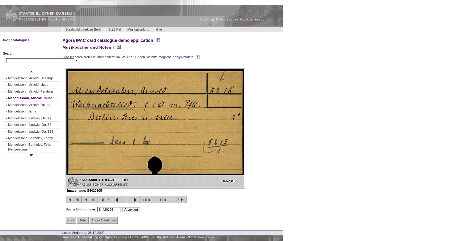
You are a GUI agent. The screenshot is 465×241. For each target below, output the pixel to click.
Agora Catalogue (103, 220)
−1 (119, 200)
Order (83, 220)
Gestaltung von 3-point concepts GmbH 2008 (115, 237)
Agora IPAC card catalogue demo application (108, 40)
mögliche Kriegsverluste (176, 57)
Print (70, 220)
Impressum (70, 237)
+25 (179, 200)
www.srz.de (205, 237)
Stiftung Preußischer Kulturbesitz (231, 19)
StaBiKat (115, 29)
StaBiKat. (127, 57)
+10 (163, 200)
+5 (148, 200)
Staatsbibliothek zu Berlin (84, 29)
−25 (73, 200)
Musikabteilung (138, 29)
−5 (105, 200)
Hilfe (158, 29)
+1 (133, 200)
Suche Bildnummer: (81, 209)
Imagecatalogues (16, 40)
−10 (89, 200)
